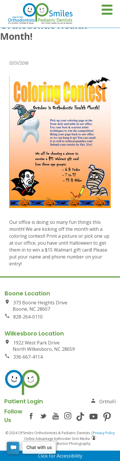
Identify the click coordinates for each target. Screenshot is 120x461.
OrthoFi (103, 401)
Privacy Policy (104, 432)
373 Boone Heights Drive (60, 305)
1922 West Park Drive (60, 345)
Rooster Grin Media (77, 438)
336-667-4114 (24, 356)
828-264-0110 (24, 316)
